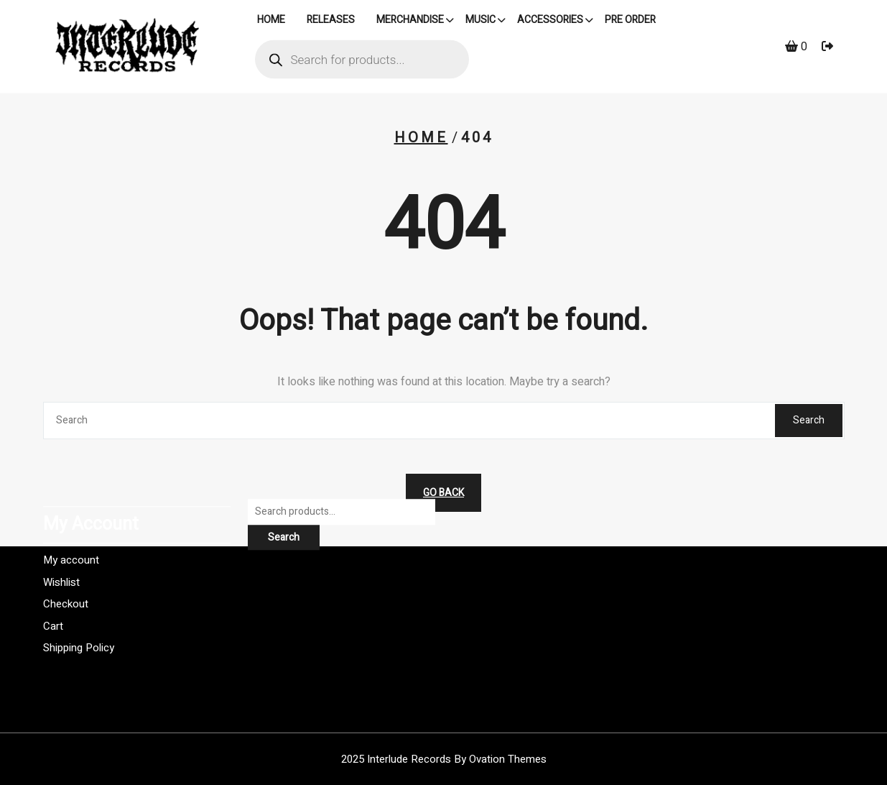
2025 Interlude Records (444, 759)
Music (480, 21)
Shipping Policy (78, 613)
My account (71, 525)
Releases (331, 21)
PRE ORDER (630, 21)
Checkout (65, 569)
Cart (53, 591)
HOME (271, 21)
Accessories (550, 21)
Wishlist (61, 547)
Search (809, 420)
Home (421, 137)
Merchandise (410, 21)
